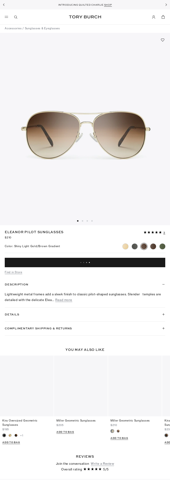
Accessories (13, 28)
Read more (63, 300)
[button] (154, 232)
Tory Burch (85, 16)
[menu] (7, 17)
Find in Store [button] (13, 272)
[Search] (16, 17)
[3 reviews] (164, 233)
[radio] (125, 246)
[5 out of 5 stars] (153, 232)
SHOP (108, 4)
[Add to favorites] (162, 40)
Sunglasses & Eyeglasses (42, 28)
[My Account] (153, 17)
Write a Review (102, 445)
